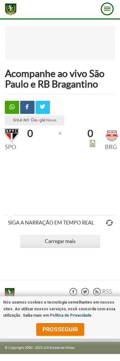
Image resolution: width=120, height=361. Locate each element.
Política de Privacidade (71, 315)
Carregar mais (60, 241)
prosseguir (60, 329)
